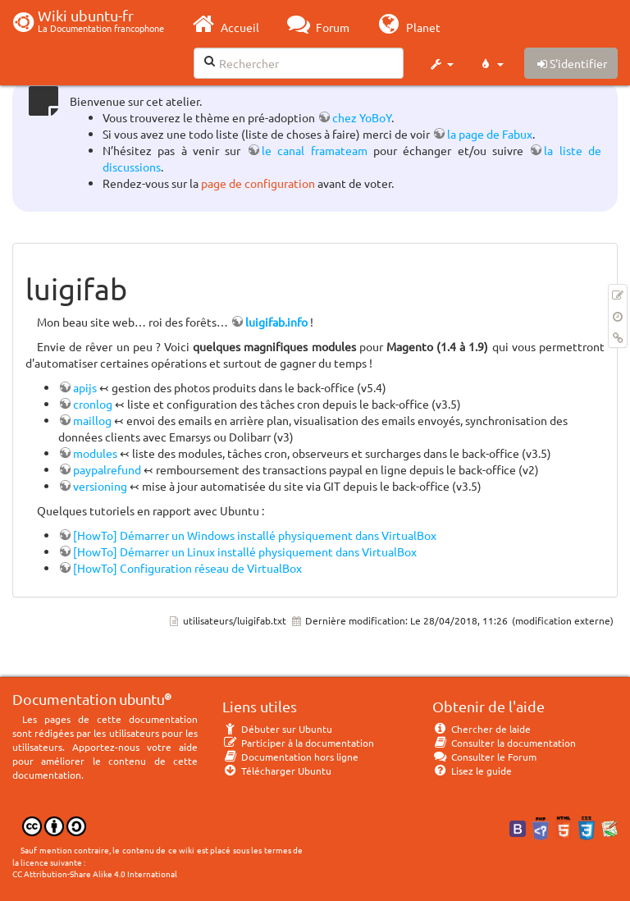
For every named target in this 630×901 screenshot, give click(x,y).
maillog (92, 420)
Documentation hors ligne (290, 756)
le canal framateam (315, 150)
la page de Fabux (489, 133)
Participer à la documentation (298, 742)
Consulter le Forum (484, 756)
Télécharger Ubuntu (276, 770)
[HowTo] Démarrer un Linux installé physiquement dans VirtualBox (245, 551)
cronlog (92, 403)
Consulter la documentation (504, 742)
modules (95, 453)
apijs (85, 387)
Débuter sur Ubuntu (277, 728)
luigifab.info (276, 321)
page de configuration (258, 183)
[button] (441, 64)
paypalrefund (107, 469)
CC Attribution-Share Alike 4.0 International (94, 873)
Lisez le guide (472, 770)
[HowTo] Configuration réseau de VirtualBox (187, 567)
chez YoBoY (361, 117)
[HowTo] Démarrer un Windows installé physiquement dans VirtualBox (254, 535)
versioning (100, 485)
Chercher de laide (481, 728)
